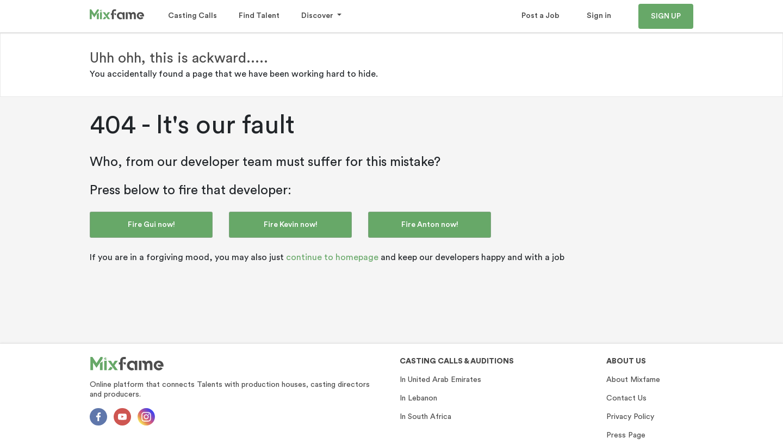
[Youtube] (122, 416)
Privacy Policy (630, 417)
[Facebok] (98, 416)
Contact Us (626, 398)
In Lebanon (418, 398)
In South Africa (425, 417)
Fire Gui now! (151, 225)
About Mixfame (633, 380)
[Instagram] (146, 416)
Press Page (625, 435)
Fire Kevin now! (291, 225)
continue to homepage (332, 257)
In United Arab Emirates (440, 380)
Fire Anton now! (429, 225)
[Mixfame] (127, 364)
